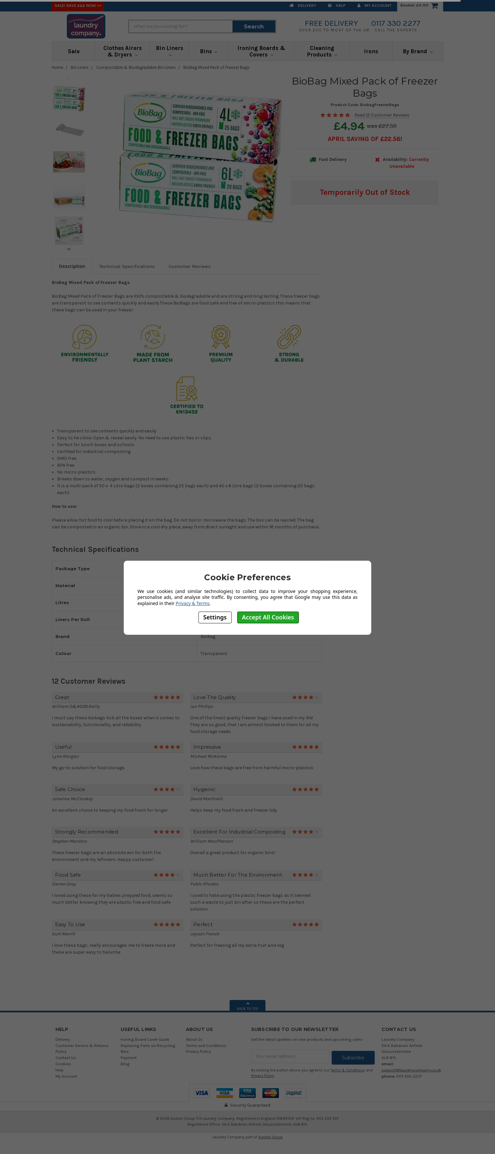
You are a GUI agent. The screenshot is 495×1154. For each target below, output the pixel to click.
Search (254, 26)
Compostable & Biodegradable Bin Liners (136, 67)
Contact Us (65, 1057)
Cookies (63, 1063)
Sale (74, 51)
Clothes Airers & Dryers (122, 51)
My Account (374, 5)
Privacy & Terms (193, 603)
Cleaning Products (322, 51)
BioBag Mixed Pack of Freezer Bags (216, 67)
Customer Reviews (190, 266)
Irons (371, 51)
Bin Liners (169, 50)
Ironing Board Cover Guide (145, 1039)
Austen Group (270, 1135)
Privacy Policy (198, 1051)
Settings (215, 617)
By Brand (418, 51)
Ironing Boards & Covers (261, 51)
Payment (129, 1057)
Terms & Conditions (348, 1069)
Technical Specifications (127, 266)
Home (57, 67)
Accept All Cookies (268, 617)
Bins (209, 51)
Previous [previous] (69, 78)
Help (337, 5)
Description (72, 266)
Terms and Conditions (206, 1045)
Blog (125, 1063)
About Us (194, 1039)
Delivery (302, 5)
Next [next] (69, 249)
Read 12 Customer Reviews (382, 115)
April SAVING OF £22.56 (364, 139)
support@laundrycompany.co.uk (411, 1070)
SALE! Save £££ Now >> (77, 5)
